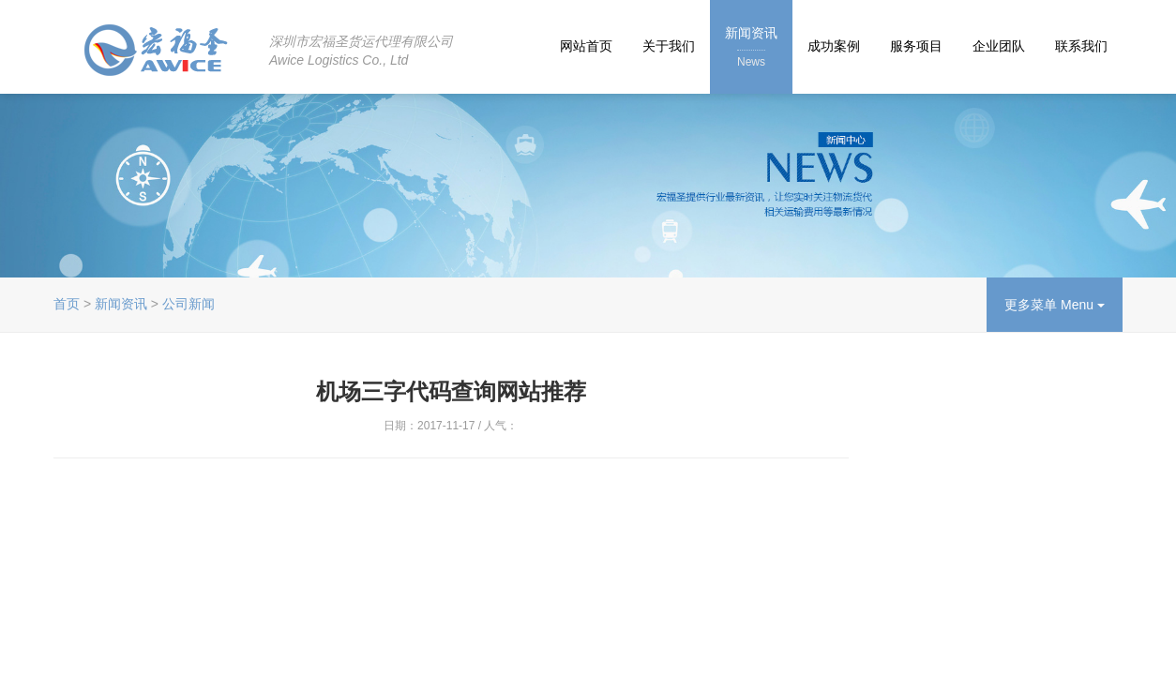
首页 (66, 303)
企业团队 (998, 45)
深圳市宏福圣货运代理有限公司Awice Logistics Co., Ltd (361, 51)
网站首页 (586, 45)
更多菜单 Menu (1054, 304)
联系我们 (1081, 45)
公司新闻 (188, 303)
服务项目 (916, 45)
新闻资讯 (751, 48)
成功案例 (833, 45)
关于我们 (668, 45)
